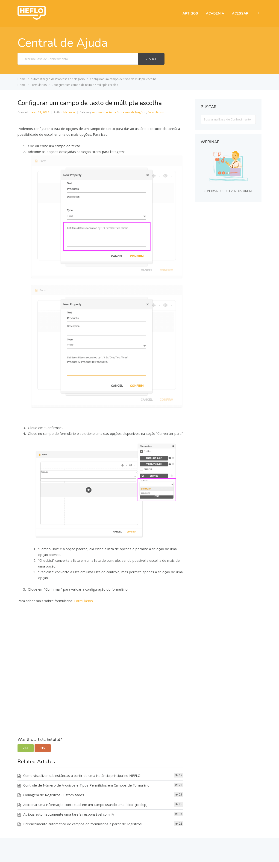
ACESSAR (240, 13)
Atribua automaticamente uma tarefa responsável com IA (68, 814)
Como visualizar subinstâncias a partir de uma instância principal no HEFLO (82, 775)
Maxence (69, 112)
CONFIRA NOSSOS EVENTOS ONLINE (228, 191)
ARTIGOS (190, 13)
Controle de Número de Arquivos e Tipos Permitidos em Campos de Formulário (86, 785)
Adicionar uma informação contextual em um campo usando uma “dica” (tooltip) (85, 804)
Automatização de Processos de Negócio (119, 112)
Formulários (156, 112)
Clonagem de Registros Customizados (53, 795)
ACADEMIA (215, 13)
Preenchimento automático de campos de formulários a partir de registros (82, 824)
